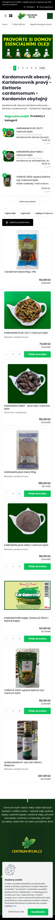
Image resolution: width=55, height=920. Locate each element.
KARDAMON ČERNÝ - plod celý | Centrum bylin (27, 407)
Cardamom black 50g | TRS (20, 271)
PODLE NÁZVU (18, 24)
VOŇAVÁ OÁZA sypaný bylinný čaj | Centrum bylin (24, 692)
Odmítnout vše (16, 911)
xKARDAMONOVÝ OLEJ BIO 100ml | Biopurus (23, 764)
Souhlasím (38, 912)
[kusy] (13, 354)
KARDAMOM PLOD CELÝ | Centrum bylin (26, 332)
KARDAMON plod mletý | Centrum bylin (26, 545)
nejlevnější (10, 213)
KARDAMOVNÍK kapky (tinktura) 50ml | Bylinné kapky (26, 619)
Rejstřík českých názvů (41, 24)
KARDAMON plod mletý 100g (20, 472)
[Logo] (27, 16)
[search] (50, 16)
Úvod (4, 24)
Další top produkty (27, 201)
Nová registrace (46, 7)
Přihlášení (31, 7)
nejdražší (25, 213)
